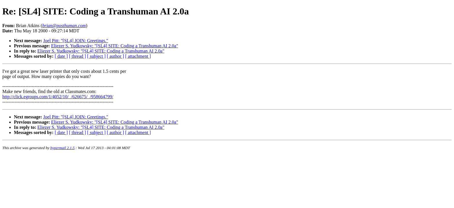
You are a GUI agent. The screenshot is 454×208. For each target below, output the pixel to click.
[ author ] (115, 56)
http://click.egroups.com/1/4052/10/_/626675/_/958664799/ (57, 96)
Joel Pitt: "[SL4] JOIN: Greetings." (75, 40)
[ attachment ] (138, 56)
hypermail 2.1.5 (62, 148)
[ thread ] (77, 56)
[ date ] (61, 56)
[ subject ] (96, 56)
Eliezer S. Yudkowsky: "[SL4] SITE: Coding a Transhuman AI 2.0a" (114, 45)
